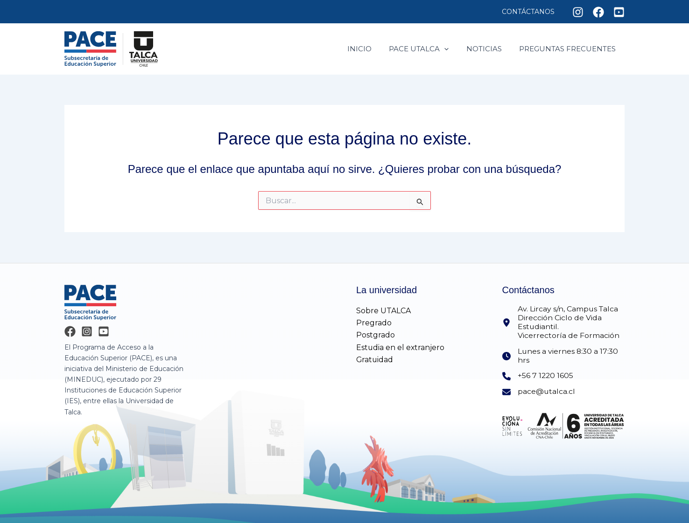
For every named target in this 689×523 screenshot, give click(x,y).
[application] (453, 49)
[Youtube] (619, 12)
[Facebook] (598, 12)
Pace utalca (427, 49)
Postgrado (375, 334)
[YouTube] (103, 331)
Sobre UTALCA (383, 309)
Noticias (489, 48)
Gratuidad (375, 359)
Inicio (371, 48)
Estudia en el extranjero (400, 346)
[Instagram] (578, 12)
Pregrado (374, 322)
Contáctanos (530, 11)
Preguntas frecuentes (569, 48)
